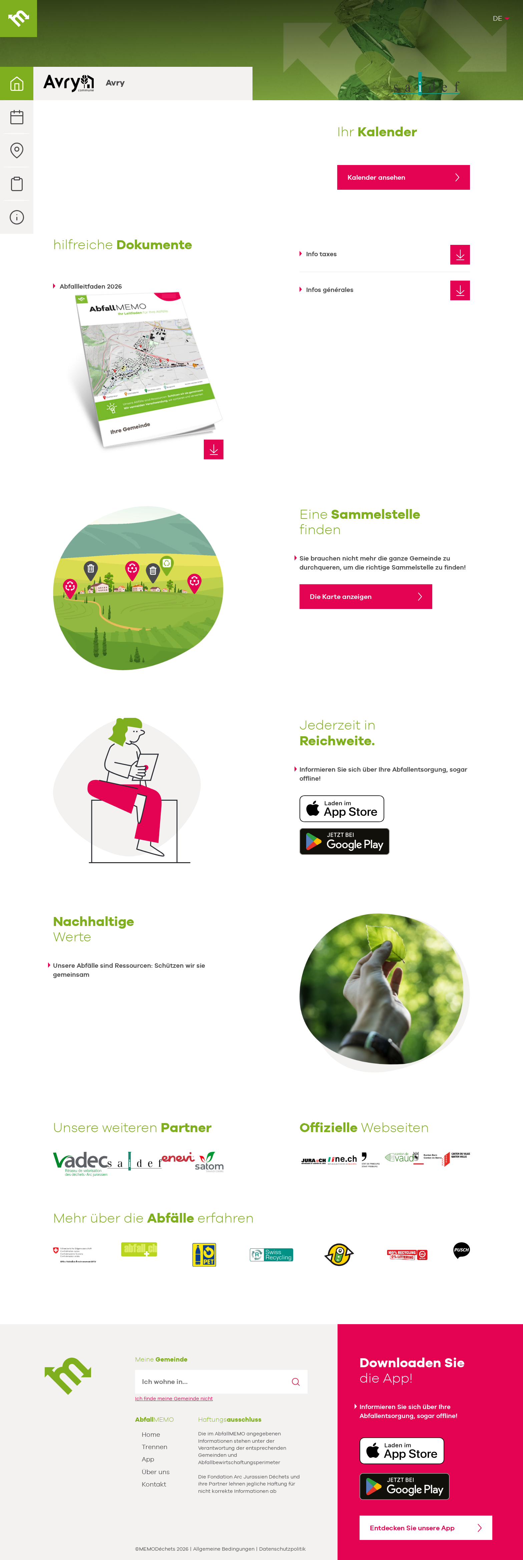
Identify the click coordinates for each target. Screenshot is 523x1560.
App (148, 1459)
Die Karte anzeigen (341, 597)
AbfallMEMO (18, 18)
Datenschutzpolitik (282, 1549)
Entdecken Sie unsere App (412, 1528)
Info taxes (321, 254)
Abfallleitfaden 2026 (91, 286)
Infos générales (330, 289)
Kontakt (154, 1484)
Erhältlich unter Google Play (345, 841)
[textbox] (209, 1381)
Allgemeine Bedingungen (223, 1549)
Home (151, 1434)
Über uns (156, 1471)
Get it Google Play (405, 1486)
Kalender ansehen (376, 177)
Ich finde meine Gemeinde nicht (174, 1398)
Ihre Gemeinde (16, 83)
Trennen (154, 1446)
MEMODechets (68, 1376)
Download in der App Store (342, 808)
